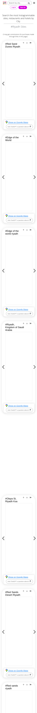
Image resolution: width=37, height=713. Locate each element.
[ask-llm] (30, 126)
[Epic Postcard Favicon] (4, 3)
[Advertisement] (18, 437)
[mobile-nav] (34, 3)
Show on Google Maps (18, 122)
